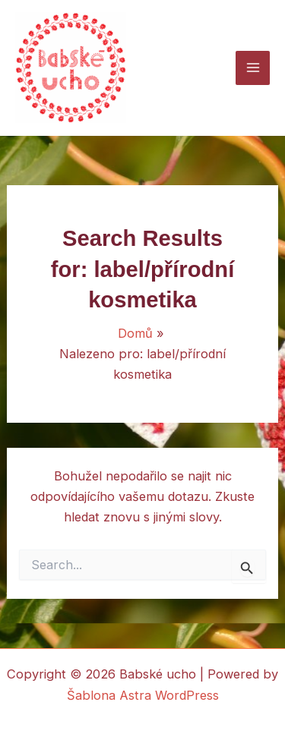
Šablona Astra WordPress (143, 695)
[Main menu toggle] (253, 68)
